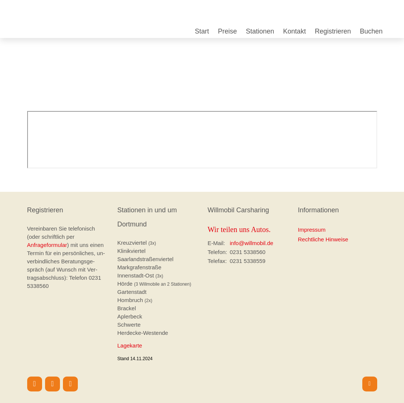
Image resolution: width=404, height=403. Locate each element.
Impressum (311, 229)
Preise (227, 31)
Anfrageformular (47, 245)
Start (202, 31)
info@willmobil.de (251, 243)
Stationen (260, 31)
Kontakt (294, 31)
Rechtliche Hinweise (323, 239)
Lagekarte (129, 345)
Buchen (371, 31)
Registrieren (333, 31)
